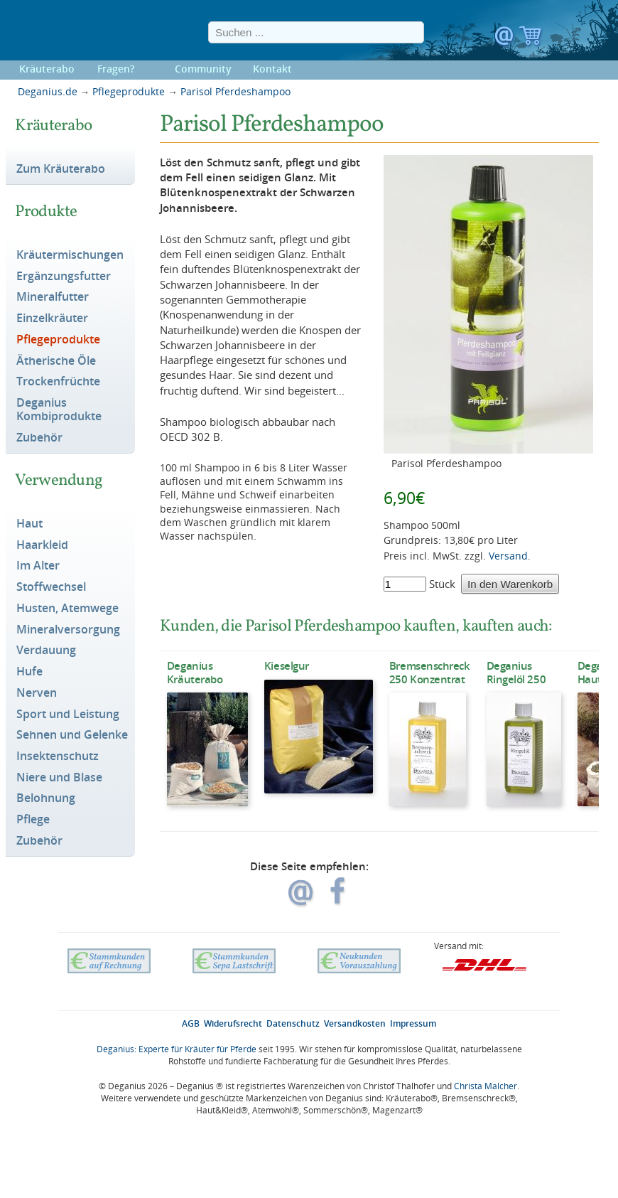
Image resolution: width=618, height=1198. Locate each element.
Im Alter (38, 566)
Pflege (33, 820)
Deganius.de (47, 91)
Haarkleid (42, 545)
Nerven (36, 693)
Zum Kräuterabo (60, 169)
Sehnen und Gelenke (72, 735)
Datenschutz (293, 1023)
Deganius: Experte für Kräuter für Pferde (176, 1049)
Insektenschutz (57, 756)
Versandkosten (355, 1023)
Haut (29, 524)
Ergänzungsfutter (63, 276)
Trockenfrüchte (58, 382)
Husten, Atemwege (67, 608)
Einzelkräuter (52, 318)
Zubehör (39, 438)
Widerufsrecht (233, 1023)
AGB (191, 1023)
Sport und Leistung (67, 714)
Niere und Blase (59, 778)
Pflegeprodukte (128, 91)
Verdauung (46, 650)
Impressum (413, 1023)
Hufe (29, 672)
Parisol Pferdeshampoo (235, 91)
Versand (508, 555)
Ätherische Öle (56, 361)
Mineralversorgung (68, 630)
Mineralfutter (52, 297)
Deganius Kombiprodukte (59, 410)
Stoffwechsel (51, 587)
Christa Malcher (485, 1086)
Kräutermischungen (70, 255)
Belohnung (45, 798)
